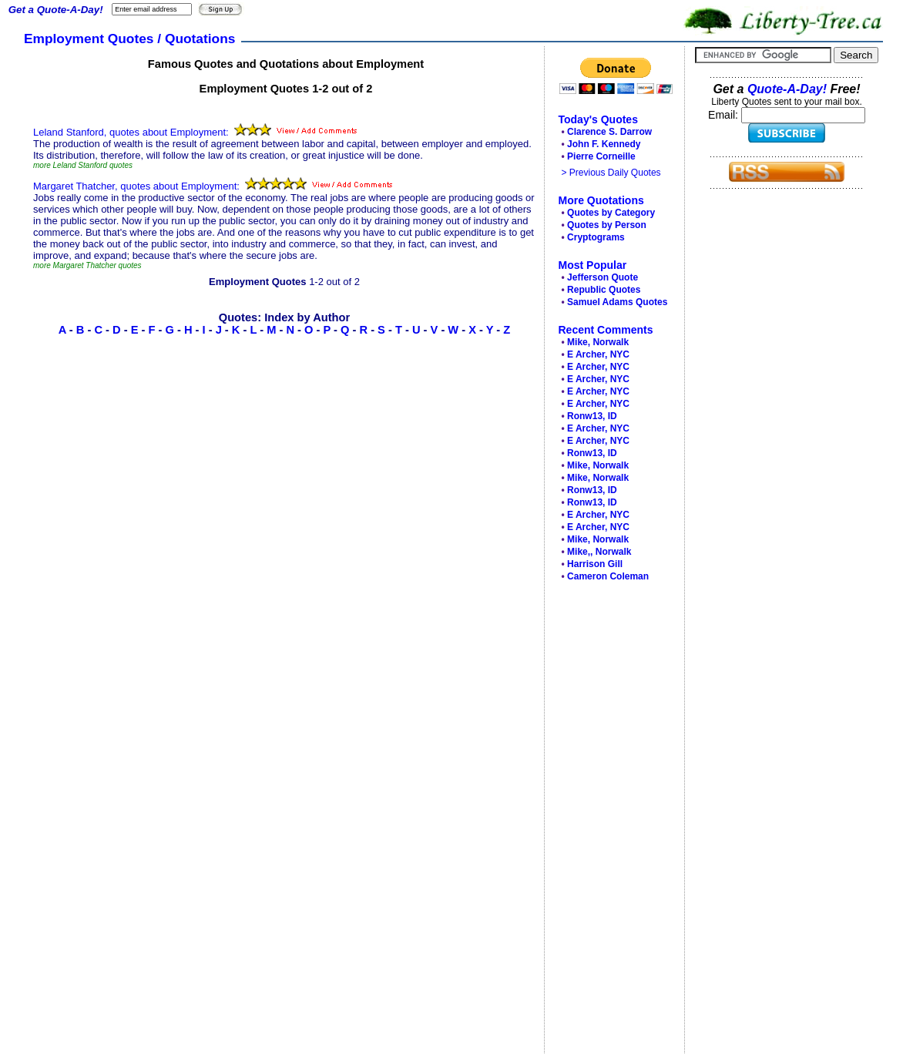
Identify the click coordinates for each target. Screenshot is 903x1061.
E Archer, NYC (598, 354)
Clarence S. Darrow (609, 131)
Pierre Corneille (601, 156)
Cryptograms (596, 237)
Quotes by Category (611, 212)
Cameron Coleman (608, 576)
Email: (724, 115)
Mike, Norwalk (598, 342)
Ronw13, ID (592, 416)
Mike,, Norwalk (599, 551)
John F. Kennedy (603, 144)
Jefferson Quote (602, 277)
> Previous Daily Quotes (611, 172)
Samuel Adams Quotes (617, 302)
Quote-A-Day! (787, 89)
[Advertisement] (610, 821)
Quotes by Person (606, 225)
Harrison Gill (595, 564)
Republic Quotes (603, 289)
